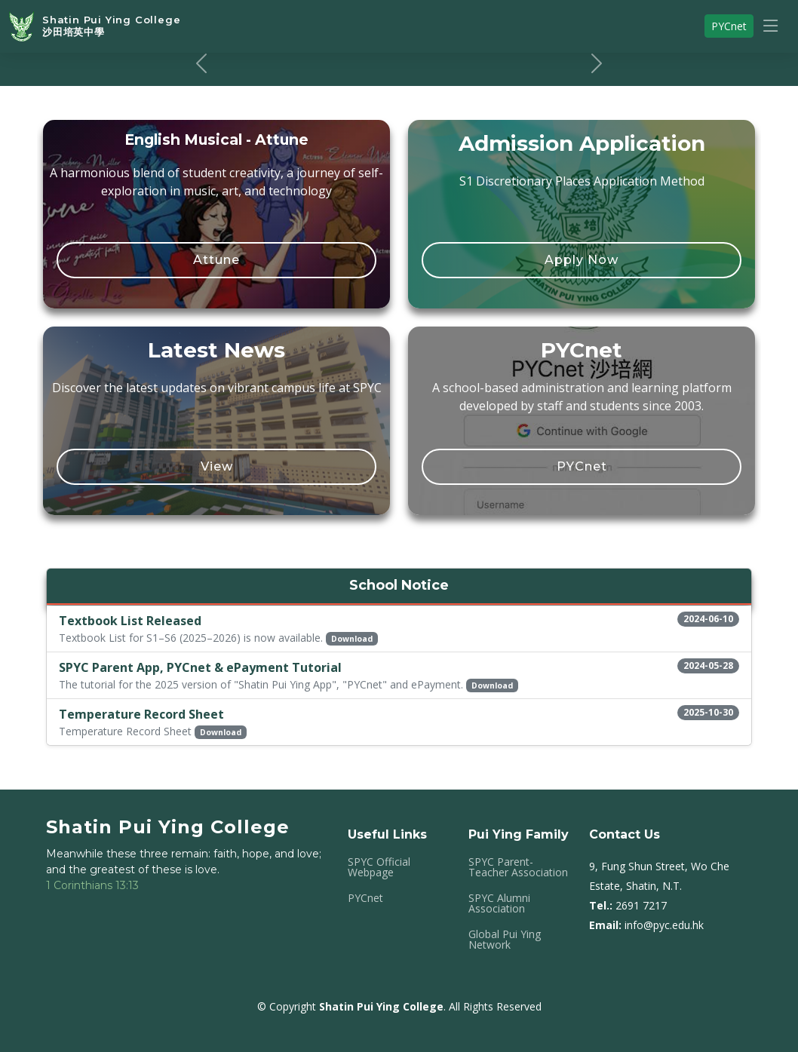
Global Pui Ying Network (504, 939)
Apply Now (581, 260)
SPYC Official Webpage (379, 867)
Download (352, 638)
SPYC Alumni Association (499, 903)
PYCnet (582, 466)
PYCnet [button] (729, 26)
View (217, 466)
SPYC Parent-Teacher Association (518, 867)
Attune (216, 260)
